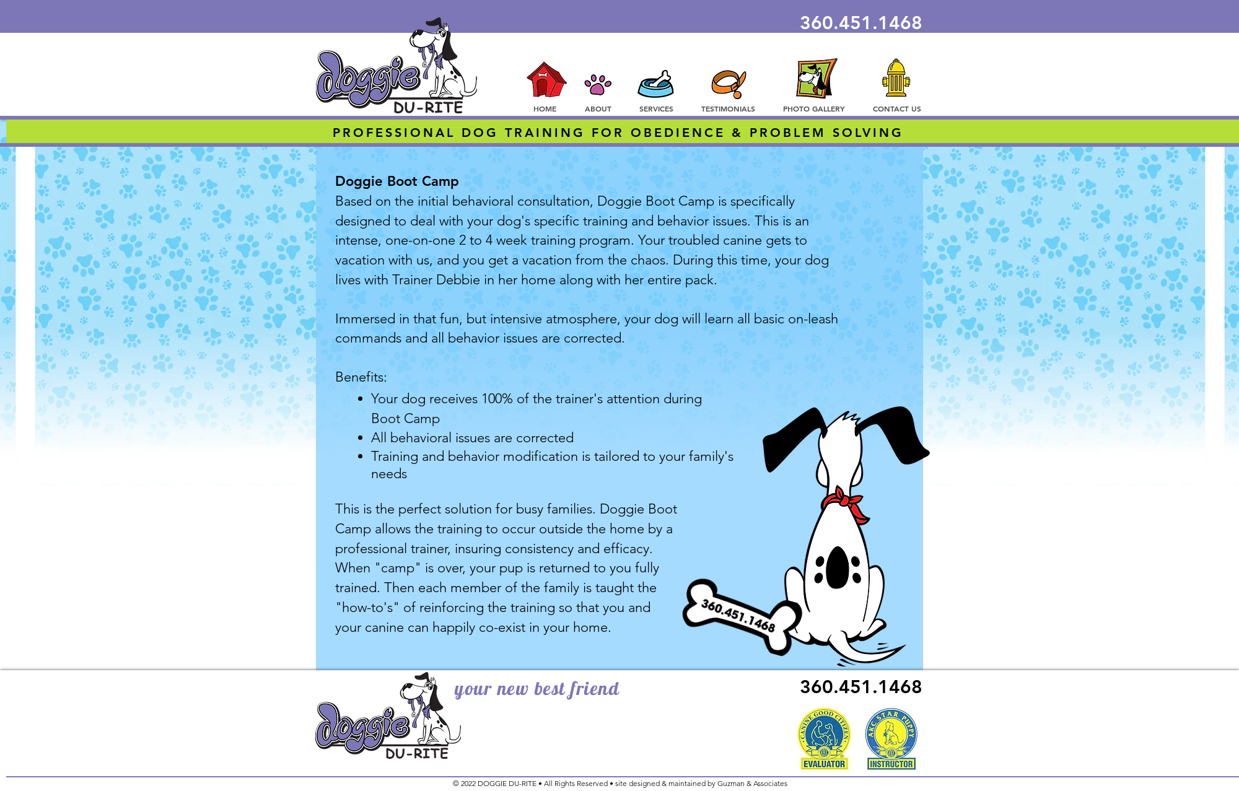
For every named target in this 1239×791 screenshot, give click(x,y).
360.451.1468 (861, 23)
